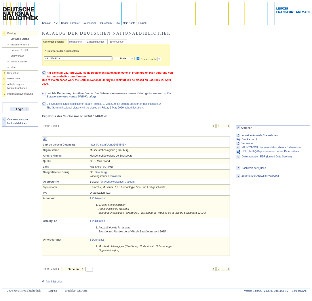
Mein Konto (129, 23)
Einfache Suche (20, 38)
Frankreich (114, 176)
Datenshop (13, 73)
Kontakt (46, 23)
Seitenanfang (299, 291)
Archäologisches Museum (119, 181)
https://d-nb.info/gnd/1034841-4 (108, 144)
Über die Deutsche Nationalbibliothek (17, 121)
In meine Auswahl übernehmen (260, 135)
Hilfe (117, 23)
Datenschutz (89, 23)
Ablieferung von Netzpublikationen (17, 86)
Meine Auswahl (19, 61)
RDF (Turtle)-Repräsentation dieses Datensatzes (270, 151)
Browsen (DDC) (19, 50)
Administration (52, 281)
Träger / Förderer (70, 23)
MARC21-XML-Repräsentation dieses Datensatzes (271, 147)
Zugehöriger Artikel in (260, 175)
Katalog (11, 33)
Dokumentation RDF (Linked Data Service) (267, 156)
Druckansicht (249, 139)
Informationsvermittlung (20, 93)
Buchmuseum (117, 41)
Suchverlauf (17, 55)
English (142, 23)
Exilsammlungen (95, 41)
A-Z (56, 23)
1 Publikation (97, 198)
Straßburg (101, 172)
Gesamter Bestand (53, 41)
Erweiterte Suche (20, 44)
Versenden (248, 143)
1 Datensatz (97, 239)
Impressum (105, 23)
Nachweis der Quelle (254, 168)
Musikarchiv (75, 41)
